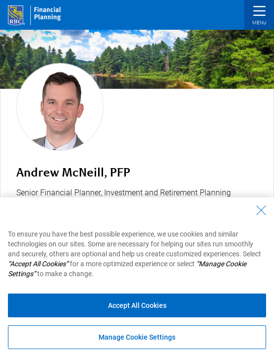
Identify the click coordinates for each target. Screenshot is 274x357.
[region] (137, 277)
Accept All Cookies (137, 305)
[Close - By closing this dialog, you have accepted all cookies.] (261, 210)
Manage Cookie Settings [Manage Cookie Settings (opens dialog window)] (137, 337)
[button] (259, 16)
